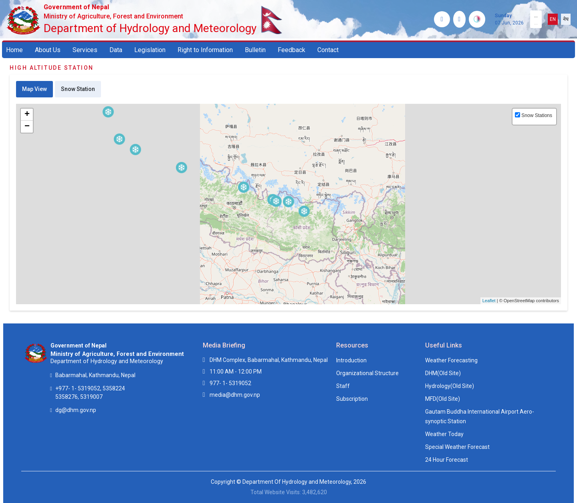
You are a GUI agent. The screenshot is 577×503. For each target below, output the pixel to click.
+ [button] (27, 115)
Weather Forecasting (451, 360)
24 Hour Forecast (446, 460)
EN (553, 19)
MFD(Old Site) (442, 399)
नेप (566, 19)
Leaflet (489, 300)
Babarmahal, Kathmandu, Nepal (95, 375)
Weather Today (444, 434)
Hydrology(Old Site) (449, 386)
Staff (343, 386)
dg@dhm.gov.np (75, 410)
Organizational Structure (367, 373)
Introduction (351, 360)
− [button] (27, 127)
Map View (34, 89)
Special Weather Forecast (457, 447)
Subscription (352, 399)
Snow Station (78, 89)
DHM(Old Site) (443, 373)
